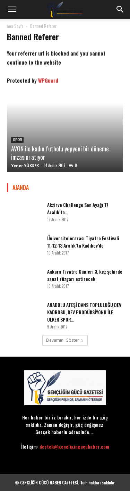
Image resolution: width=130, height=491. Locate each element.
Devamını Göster (65, 340)
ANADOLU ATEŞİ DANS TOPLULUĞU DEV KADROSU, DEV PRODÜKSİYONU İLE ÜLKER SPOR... (84, 312)
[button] (12, 9)
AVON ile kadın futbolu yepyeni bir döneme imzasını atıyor (60, 152)
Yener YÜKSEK (25, 165)
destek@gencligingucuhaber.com (74, 446)
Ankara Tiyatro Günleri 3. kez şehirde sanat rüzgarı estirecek (84, 275)
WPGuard (48, 80)
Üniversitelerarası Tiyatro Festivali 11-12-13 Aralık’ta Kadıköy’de (83, 241)
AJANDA (20, 187)
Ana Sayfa (15, 26)
